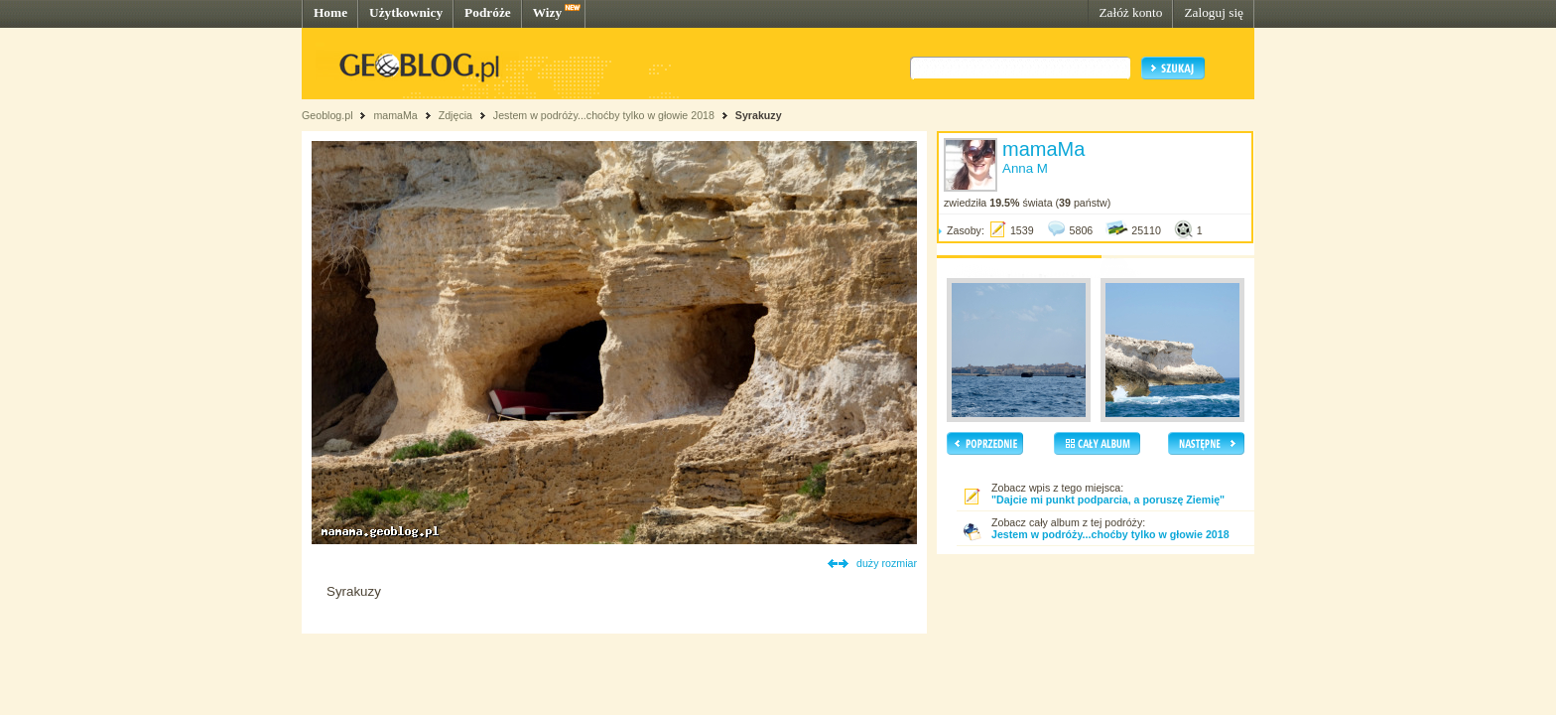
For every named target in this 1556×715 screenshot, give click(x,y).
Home (330, 12)
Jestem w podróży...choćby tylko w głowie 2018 (603, 115)
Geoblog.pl (327, 115)
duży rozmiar (886, 563)
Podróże (487, 12)
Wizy (547, 12)
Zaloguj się (1213, 12)
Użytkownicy (406, 12)
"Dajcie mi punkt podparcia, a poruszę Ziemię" (1108, 499)
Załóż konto (1130, 12)
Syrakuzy (758, 115)
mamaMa (395, 115)
